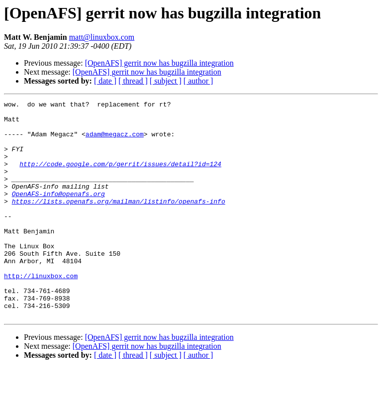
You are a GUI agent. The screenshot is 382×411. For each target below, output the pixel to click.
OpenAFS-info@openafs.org (58, 212)
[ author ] (198, 81)
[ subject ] (166, 81)
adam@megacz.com (115, 141)
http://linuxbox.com (41, 311)
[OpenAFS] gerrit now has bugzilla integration (159, 63)
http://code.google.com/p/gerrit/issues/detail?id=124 (120, 177)
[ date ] (105, 81)
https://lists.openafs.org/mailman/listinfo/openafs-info (118, 221)
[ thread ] (133, 81)
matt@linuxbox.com (102, 37)
